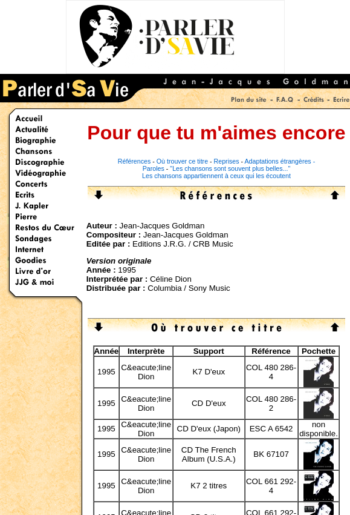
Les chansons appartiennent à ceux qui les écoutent (216, 175)
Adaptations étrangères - (280, 161)
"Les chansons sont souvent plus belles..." (230, 168)
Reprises (226, 161)
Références (134, 161)
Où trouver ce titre (182, 161)
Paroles (153, 168)
